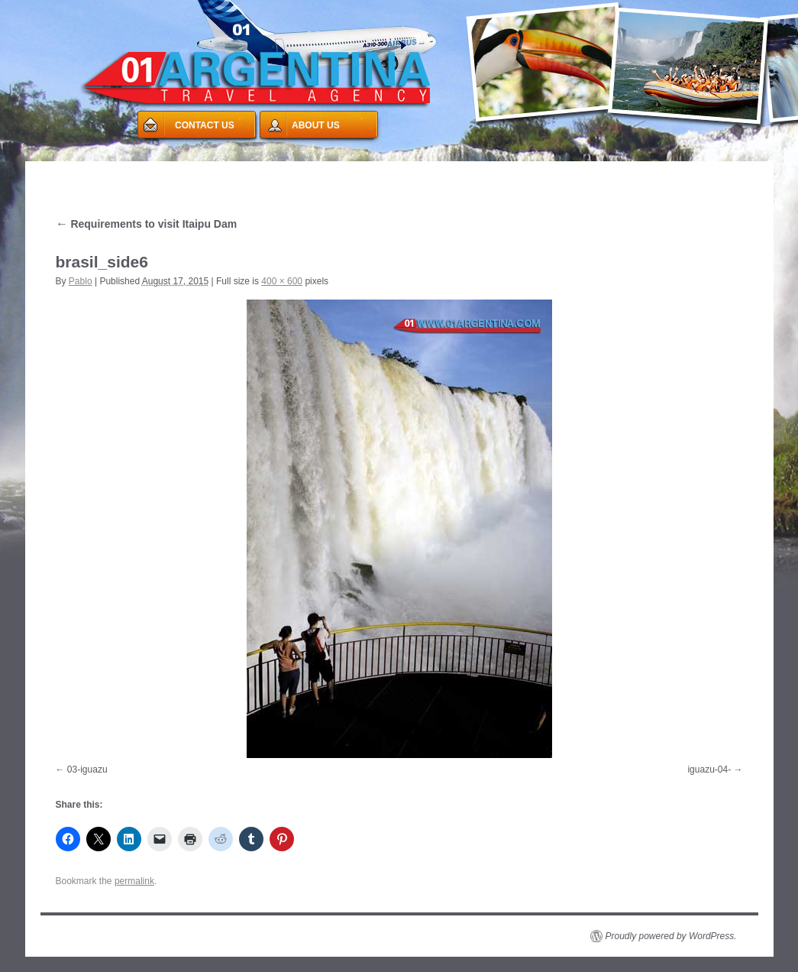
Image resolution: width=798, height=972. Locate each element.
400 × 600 (281, 281)
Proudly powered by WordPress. (671, 936)
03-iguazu (87, 769)
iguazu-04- (709, 769)
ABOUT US (316, 125)
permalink (134, 881)
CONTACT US (204, 125)
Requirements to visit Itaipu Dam (146, 224)
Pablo (80, 281)
